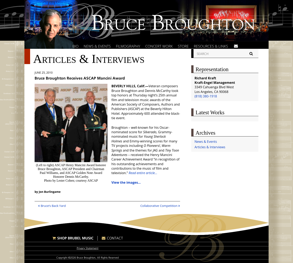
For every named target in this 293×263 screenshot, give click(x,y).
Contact (115, 238)
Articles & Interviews (210, 147)
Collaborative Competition (160, 206)
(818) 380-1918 (206, 96)
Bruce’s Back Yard (52, 206)
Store (183, 46)
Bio (75, 46)
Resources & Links (211, 46)
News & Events (97, 46)
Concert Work (159, 46)
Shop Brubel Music (75, 238)
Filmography (128, 46)
